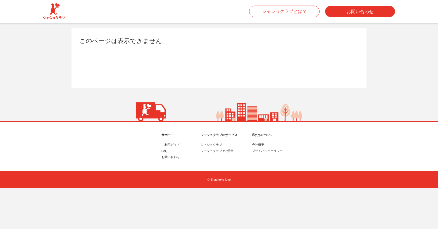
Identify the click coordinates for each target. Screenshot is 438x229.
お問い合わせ (360, 11)
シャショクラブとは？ (284, 11)
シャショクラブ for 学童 (217, 150)
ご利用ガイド (170, 144)
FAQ (164, 150)
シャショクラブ (211, 144)
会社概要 (258, 144)
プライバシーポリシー (267, 150)
